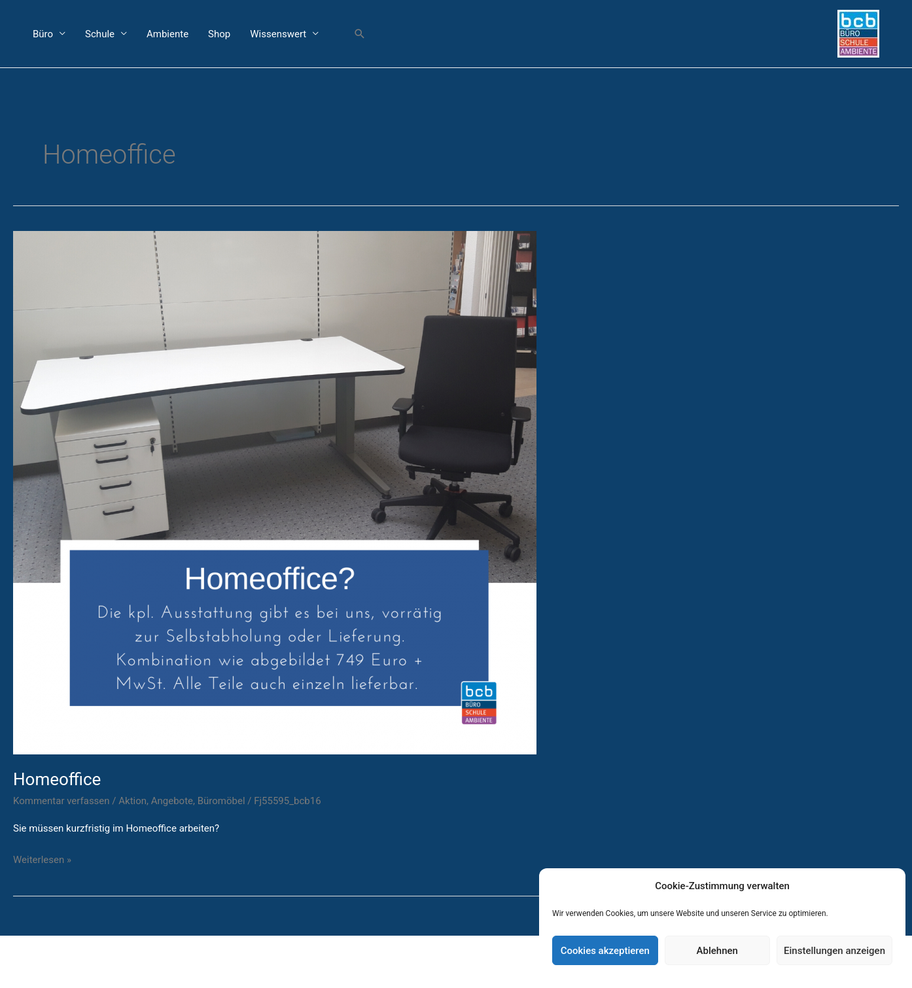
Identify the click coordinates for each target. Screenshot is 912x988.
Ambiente (167, 34)
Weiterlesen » (42, 859)
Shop (219, 34)
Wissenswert (278, 34)
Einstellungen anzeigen (834, 951)
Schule (99, 34)
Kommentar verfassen (61, 801)
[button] (359, 34)
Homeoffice (57, 779)
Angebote (172, 801)
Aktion (132, 801)
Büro (43, 34)
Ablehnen (717, 951)
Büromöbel (221, 801)
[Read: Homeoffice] (274, 491)
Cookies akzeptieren (605, 951)
